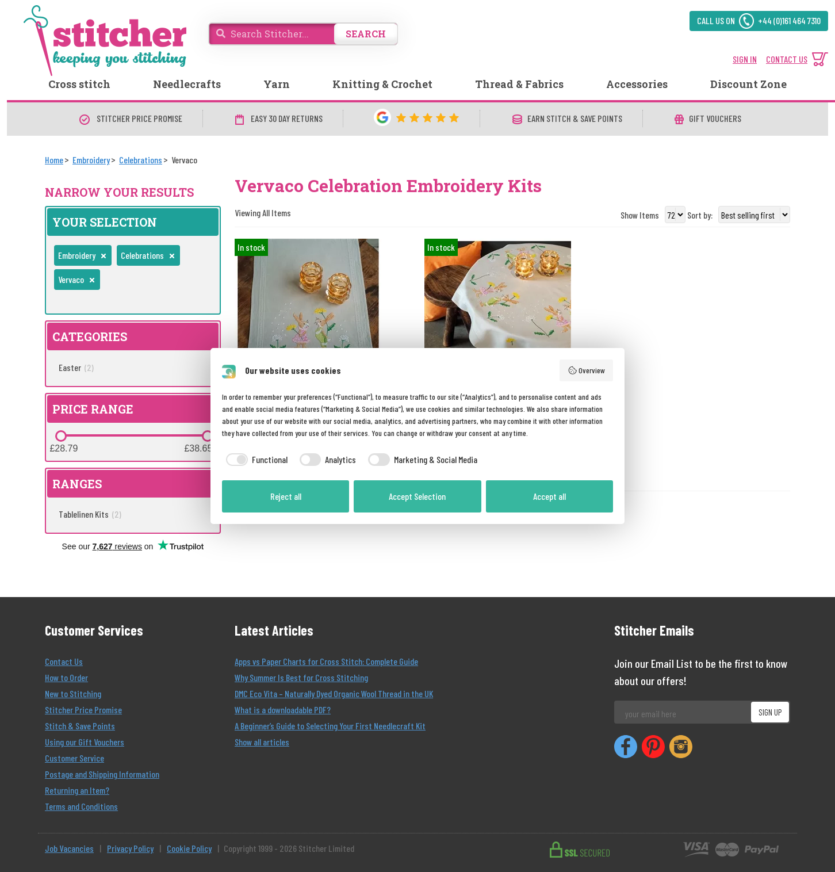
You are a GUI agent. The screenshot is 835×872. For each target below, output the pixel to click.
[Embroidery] (91, 159)
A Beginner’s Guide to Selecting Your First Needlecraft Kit (330, 725)
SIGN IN (745, 58)
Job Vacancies (69, 848)
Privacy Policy (130, 848)
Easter (76, 367)
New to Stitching (73, 693)
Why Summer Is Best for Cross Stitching (301, 677)
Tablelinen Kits (90, 513)
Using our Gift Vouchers (84, 741)
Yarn (276, 84)
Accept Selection (417, 496)
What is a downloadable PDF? (283, 709)
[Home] (54, 159)
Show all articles (262, 741)
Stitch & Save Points (80, 725)
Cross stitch (79, 84)
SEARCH (366, 34)
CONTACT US (786, 58)
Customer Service (74, 757)
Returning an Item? (77, 790)
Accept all (549, 496)
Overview (587, 370)
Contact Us (64, 661)
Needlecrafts (187, 84)
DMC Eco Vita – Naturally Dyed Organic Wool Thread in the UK (334, 693)
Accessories (637, 84)
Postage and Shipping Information (102, 773)
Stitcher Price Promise (83, 709)
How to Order (66, 677)
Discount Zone (748, 84)
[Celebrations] (140, 159)
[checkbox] (255, 459)
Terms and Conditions (81, 806)
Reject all (285, 496)
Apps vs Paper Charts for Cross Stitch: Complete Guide (326, 661)
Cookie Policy (189, 848)
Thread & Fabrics (519, 84)
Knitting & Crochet (382, 84)
